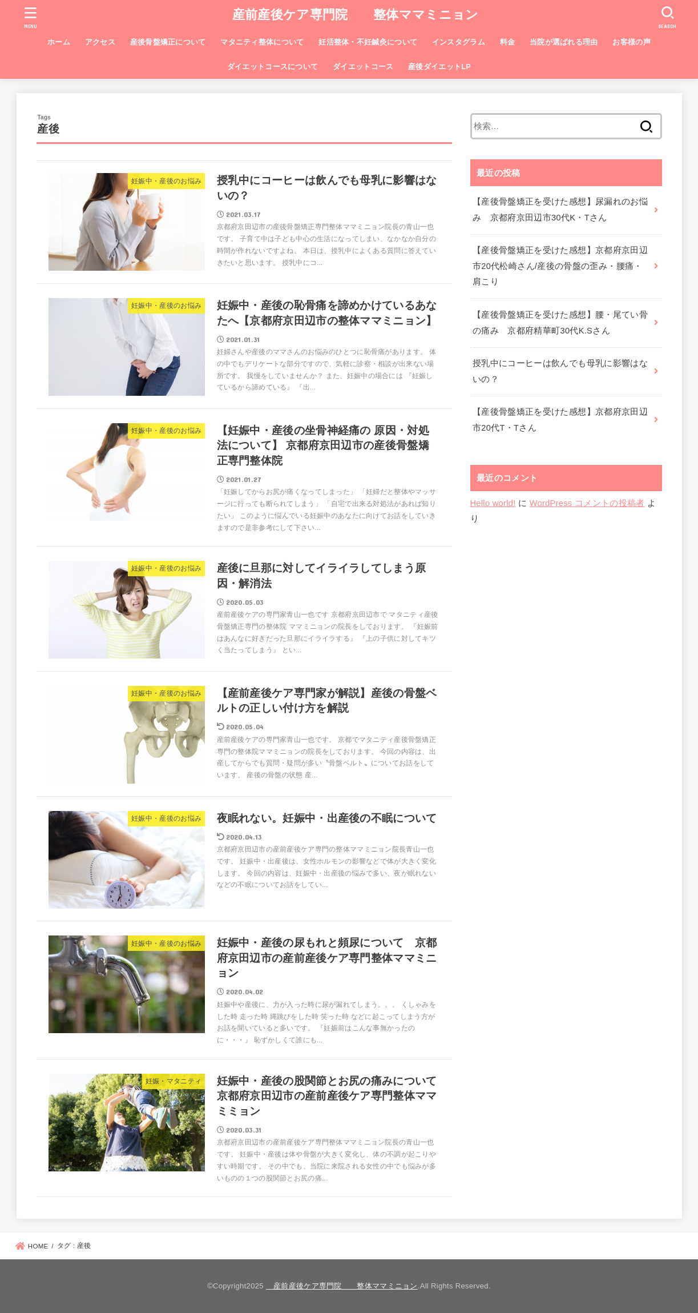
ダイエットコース (363, 66)
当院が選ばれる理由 (564, 42)
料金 (507, 42)
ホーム (58, 42)
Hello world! (493, 503)
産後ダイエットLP (439, 66)
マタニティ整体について (262, 42)
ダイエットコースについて (272, 66)
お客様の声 (631, 42)
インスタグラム (458, 42)
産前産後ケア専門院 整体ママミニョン (349, 14)
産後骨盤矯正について (168, 42)
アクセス (100, 42)
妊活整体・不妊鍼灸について (367, 42)
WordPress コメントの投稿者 (587, 503)
